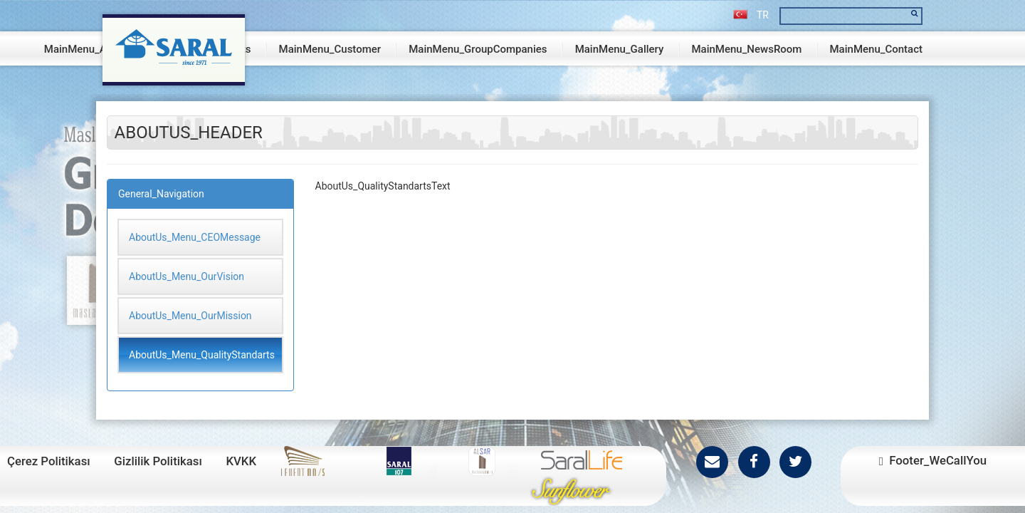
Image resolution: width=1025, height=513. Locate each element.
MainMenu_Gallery (619, 49)
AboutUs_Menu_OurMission (190, 315)
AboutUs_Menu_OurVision (186, 276)
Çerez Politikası (48, 461)
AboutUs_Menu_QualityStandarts (202, 355)
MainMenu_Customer (330, 49)
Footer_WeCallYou (933, 460)
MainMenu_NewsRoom (746, 49)
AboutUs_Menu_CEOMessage (195, 237)
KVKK (241, 461)
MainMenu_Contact (876, 49)
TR (751, 15)
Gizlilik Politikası (158, 461)
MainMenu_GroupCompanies (478, 49)
